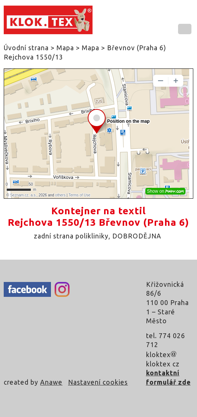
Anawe (51, 382)
